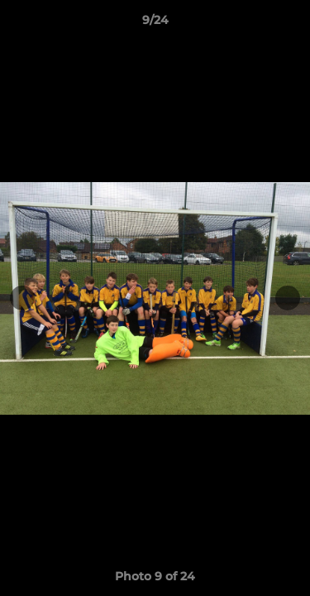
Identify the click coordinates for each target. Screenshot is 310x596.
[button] (290, 24)
